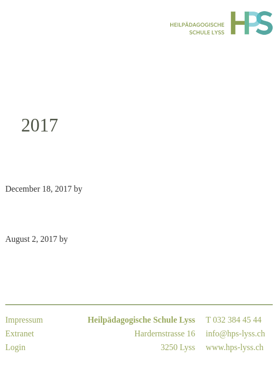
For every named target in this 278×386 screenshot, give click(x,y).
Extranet (19, 333)
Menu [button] (18, 23)
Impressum (24, 319)
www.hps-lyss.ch (234, 347)
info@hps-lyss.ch (235, 333)
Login (15, 347)
